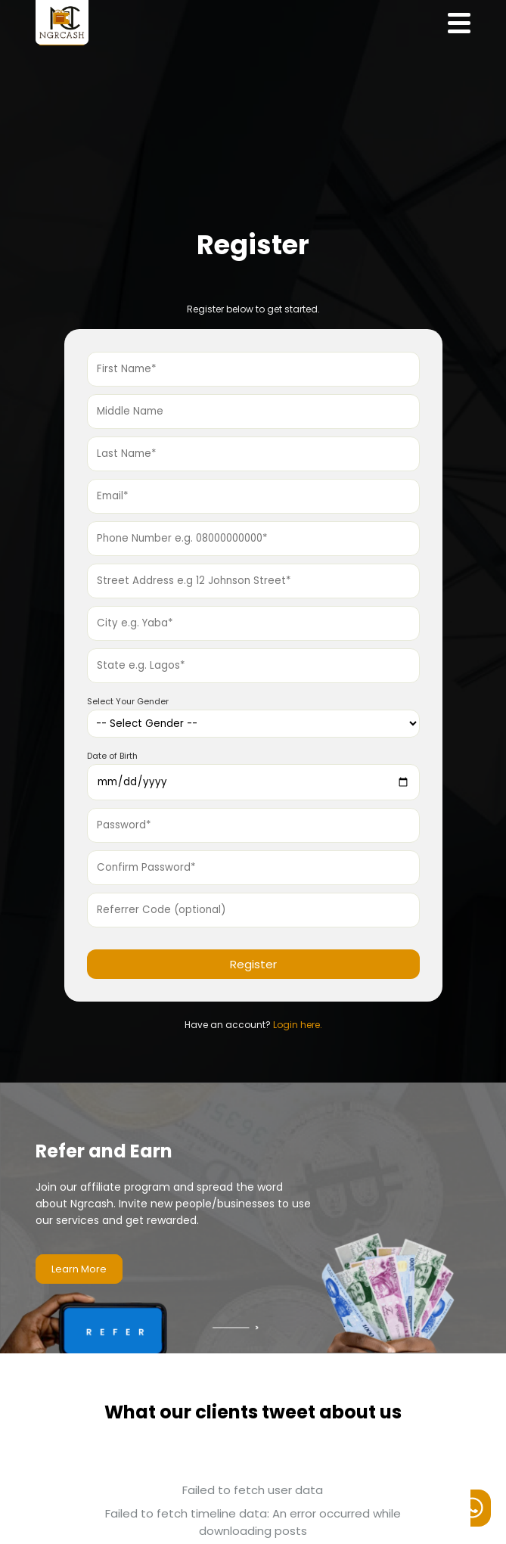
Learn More (79, 1269)
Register (253, 964)
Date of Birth (112, 756)
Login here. (297, 1024)
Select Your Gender (128, 701)
